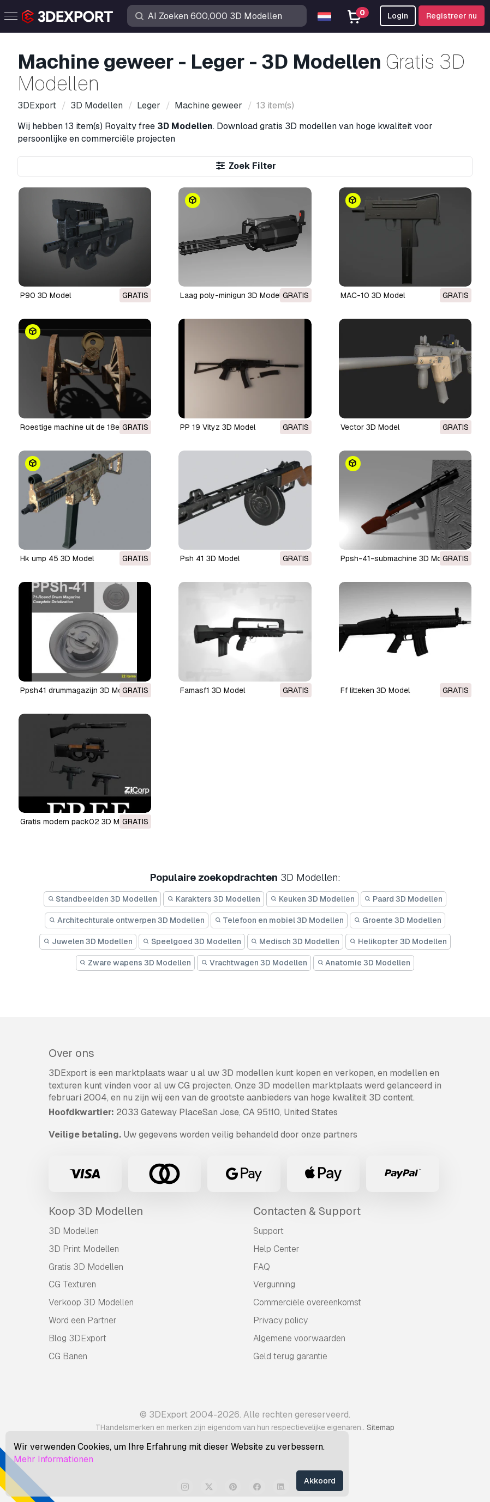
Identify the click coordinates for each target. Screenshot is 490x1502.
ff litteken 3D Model (375, 690)
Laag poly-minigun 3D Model (230, 295)
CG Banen (68, 1356)
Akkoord (320, 1481)
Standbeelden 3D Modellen (102, 899)
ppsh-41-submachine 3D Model (396, 558)
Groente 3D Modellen (397, 920)
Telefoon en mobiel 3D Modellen (279, 920)
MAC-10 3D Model (372, 295)
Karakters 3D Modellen (213, 899)
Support (268, 1231)
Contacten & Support (307, 1211)
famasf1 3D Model (212, 690)
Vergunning (274, 1284)
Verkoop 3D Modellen (91, 1302)
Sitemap (381, 1427)
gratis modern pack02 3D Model (77, 821)
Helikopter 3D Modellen (398, 941)
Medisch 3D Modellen (295, 941)
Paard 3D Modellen (403, 899)
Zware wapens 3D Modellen (136, 963)
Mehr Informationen (53, 1459)
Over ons (71, 1053)
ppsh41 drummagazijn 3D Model (76, 690)
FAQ (261, 1267)
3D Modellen (74, 1231)
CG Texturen (72, 1284)
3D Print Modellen (84, 1249)
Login (397, 16)
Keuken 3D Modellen (312, 899)
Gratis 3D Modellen (86, 1267)
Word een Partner (83, 1320)
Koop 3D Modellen (96, 1211)
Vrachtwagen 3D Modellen (254, 963)
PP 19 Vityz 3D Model (217, 427)
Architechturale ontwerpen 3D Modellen (127, 920)
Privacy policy (280, 1320)
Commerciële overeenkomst (307, 1302)
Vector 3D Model (369, 427)
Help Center (276, 1249)
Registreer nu (451, 16)
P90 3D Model (45, 295)
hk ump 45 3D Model (57, 558)
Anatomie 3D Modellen (364, 963)
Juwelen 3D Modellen (88, 941)
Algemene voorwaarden (299, 1338)
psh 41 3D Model (210, 558)
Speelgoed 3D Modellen (191, 941)
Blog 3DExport (77, 1338)
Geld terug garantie (290, 1356)
